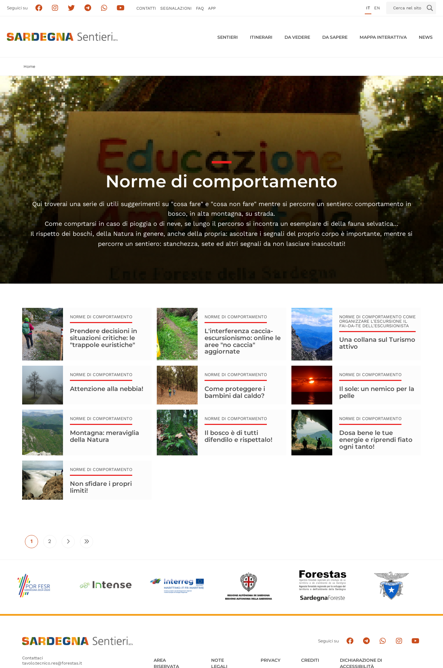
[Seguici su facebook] (39, 8)
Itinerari (261, 37)
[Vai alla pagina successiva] (68, 541)
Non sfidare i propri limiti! (101, 487)
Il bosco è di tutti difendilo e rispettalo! (238, 436)
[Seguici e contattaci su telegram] (88, 8)
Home (29, 66)
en (377, 8)
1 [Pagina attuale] (34, 543)
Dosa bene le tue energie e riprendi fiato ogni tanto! (376, 439)
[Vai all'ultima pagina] (86, 541)
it (368, 8)
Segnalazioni (176, 8)
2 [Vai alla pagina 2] (52, 543)
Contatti (146, 8)
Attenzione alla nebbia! (106, 389)
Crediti (310, 660)
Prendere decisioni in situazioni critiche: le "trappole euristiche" (103, 337)
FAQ (200, 8)
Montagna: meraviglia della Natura (104, 436)
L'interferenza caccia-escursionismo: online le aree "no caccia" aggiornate (243, 341)
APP (212, 8)
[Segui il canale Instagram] (399, 641)
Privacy (270, 660)
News (426, 37)
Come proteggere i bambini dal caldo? (235, 392)
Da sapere (334, 37)
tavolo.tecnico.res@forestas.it (52, 663)
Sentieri (227, 37)
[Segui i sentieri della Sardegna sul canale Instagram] (55, 8)
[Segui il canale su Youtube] (121, 8)
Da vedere (297, 37)
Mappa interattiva (383, 37)
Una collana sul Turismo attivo (377, 343)
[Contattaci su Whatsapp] (104, 8)
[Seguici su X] (71, 8)
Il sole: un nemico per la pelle (376, 392)
